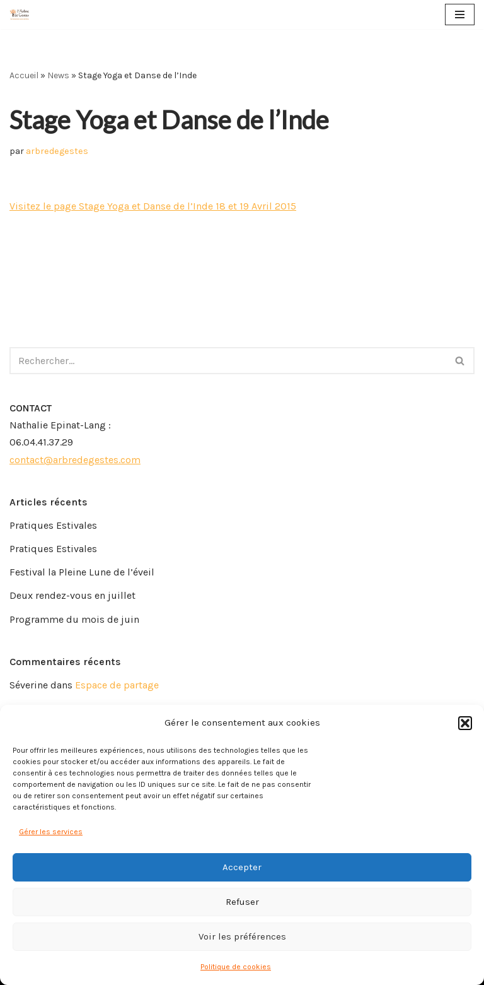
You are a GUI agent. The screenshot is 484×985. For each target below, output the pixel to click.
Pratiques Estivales (53, 525)
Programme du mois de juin (74, 619)
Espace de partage (117, 685)
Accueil (23, 75)
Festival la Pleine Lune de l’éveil (81, 572)
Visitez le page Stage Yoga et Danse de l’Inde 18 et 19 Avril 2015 (152, 206)
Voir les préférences (242, 936)
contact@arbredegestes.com (75, 460)
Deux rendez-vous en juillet (72, 595)
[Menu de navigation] (460, 14)
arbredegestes (57, 151)
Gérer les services (51, 831)
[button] (465, 723)
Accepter (242, 867)
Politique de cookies (235, 966)
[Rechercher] (227, 360)
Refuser (242, 901)
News (58, 75)
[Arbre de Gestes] (19, 14)
